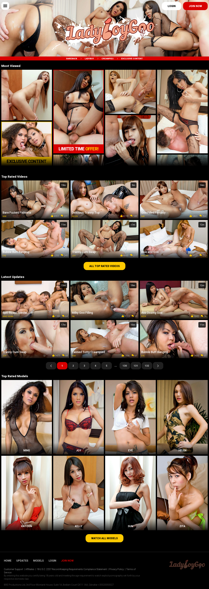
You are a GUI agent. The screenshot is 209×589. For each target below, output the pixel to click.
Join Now (67, 560)
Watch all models (104, 538)
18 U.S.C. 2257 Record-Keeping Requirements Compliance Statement (72, 569)
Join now (195, 6)
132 (147, 365)
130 (124, 365)
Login (172, 6)
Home (7, 560)
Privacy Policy (116, 569)
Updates (22, 560)
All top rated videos (104, 266)
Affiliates (29, 569)
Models (38, 560)
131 (136, 365)
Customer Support (13, 569)
